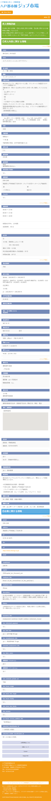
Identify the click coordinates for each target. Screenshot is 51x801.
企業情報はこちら (25, 742)
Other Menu (6, 12)
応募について (25, 747)
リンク (9, 783)
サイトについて (17, 783)
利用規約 (26, 783)
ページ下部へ (46, 46)
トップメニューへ (46, 760)
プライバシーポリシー (37, 783)
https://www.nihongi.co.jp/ (11, 550)
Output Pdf (25, 755)
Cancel (25, 751)
